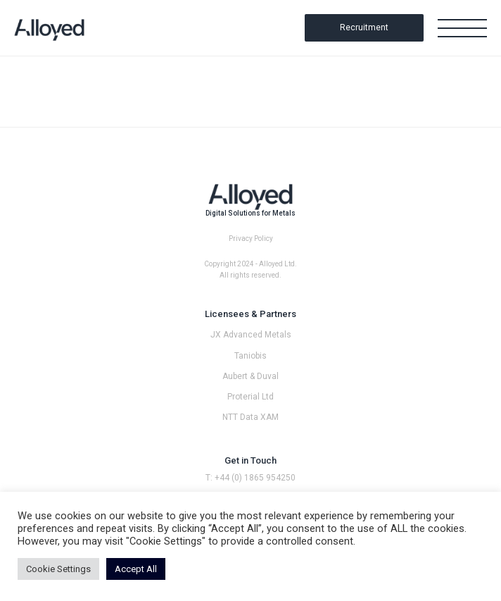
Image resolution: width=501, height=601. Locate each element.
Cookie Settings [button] (58, 569)
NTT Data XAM (250, 417)
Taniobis (250, 356)
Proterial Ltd (250, 397)
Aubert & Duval (250, 376)
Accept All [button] (136, 569)
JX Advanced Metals (250, 335)
